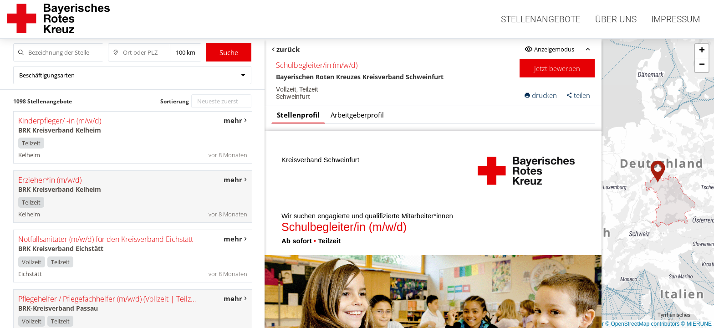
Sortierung (174, 101)
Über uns (616, 19)
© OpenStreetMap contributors (642, 324)
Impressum (675, 19)
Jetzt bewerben (558, 68)
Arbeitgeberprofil (357, 114)
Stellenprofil (298, 114)
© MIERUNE (696, 324)
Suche (228, 52)
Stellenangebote (541, 19)
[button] (658, 171)
